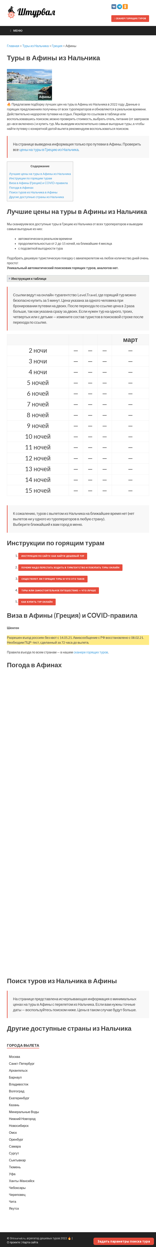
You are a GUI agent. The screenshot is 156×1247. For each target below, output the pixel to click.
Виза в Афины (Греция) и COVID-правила (38, 183)
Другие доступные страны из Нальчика (36, 197)
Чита (12, 1201)
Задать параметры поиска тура (124, 1241)
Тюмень (15, 1167)
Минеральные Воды (24, 1112)
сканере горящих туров (91, 652)
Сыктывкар (17, 1160)
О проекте (13, 1242)
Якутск (14, 1208)
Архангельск (18, 1070)
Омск (13, 1132)
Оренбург (16, 1139)
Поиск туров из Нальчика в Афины (33, 192)
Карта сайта (30, 1242)
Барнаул (15, 1077)
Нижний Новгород (22, 1119)
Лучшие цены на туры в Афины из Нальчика (40, 174)
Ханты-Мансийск (21, 1181)
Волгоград (16, 1091)
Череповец (17, 1194)
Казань (14, 1105)
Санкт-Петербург (22, 1063)
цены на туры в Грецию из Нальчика (48, 149)
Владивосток (18, 1084)
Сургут (14, 1153)
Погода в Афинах (21, 187)
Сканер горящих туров (130, 18)
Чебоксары (17, 1188)
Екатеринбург (19, 1098)
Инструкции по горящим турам (30, 178)
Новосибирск (19, 1125)
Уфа (12, 1174)
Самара (15, 1146)
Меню (18, 30)
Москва (14, 1056)
